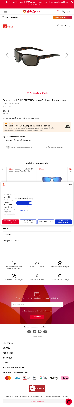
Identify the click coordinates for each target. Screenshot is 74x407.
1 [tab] (20, 207)
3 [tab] (23, 207)
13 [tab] (41, 207)
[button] (7, 55)
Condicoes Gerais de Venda (52, 396)
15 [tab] (45, 207)
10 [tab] (36, 207)
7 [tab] (30, 207)
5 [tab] (27, 207)
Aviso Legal (9, 396)
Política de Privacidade (46, 311)
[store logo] (31, 11)
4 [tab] (25, 207)
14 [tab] (43, 207)
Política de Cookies (36, 396)
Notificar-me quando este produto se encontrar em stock (22, 118)
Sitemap (65, 396)
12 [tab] (39, 207)
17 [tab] (48, 207)
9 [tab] (34, 207)
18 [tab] (50, 207)
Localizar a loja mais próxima (15, 372)
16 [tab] (46, 207)
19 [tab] (52, 207)
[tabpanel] (52, 185)
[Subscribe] (37, 317)
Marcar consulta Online (13, 367)
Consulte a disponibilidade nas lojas (18, 140)
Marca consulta (62, 18)
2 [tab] (21, 207)
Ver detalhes (16, 103)
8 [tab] (32, 207)
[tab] (37, 216)
